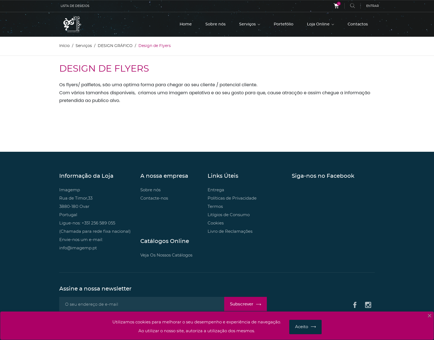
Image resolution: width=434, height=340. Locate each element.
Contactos (358, 24)
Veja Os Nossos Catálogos (166, 255)
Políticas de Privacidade (232, 198)
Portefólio (283, 24)
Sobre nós (215, 24)
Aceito (301, 327)
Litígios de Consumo (229, 215)
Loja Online (319, 24)
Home (186, 24)
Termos (215, 207)
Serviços (248, 24)
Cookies (216, 223)
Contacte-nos (154, 198)
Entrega (216, 190)
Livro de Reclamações (230, 231)
